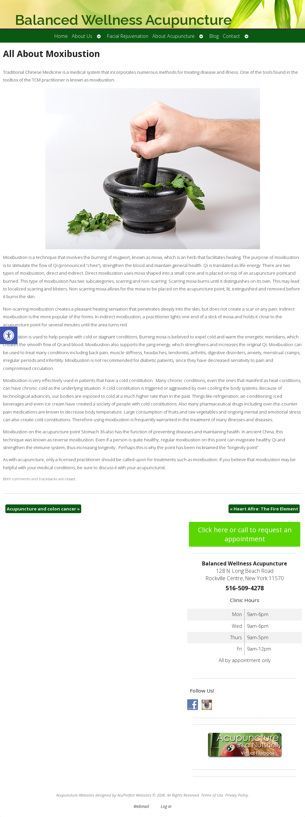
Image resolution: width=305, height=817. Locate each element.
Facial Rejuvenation (127, 36)
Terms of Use (212, 795)
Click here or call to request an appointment (245, 534)
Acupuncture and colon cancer (43, 509)
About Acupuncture (173, 36)
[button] (8, 335)
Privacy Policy (236, 795)
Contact (231, 36)
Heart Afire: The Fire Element (264, 509)
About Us (82, 36)
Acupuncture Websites (75, 795)
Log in (166, 806)
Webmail (141, 806)
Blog (214, 36)
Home (61, 36)
